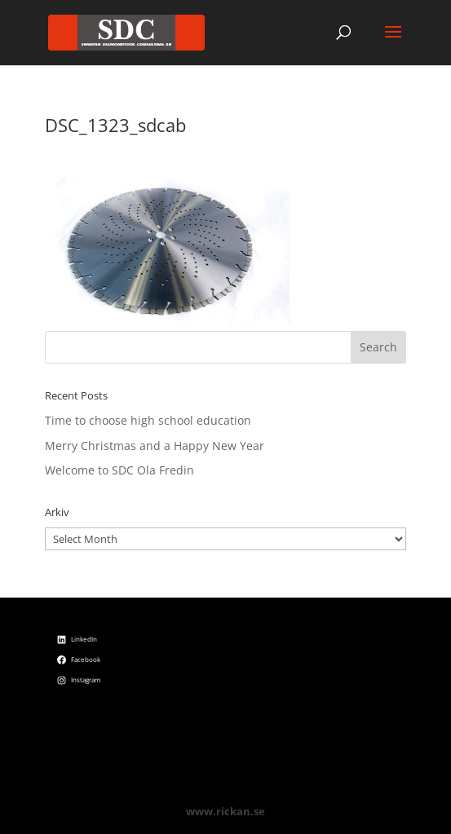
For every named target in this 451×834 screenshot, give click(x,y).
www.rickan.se (225, 811)
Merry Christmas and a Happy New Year (154, 445)
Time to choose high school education (148, 420)
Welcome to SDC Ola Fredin (119, 470)
